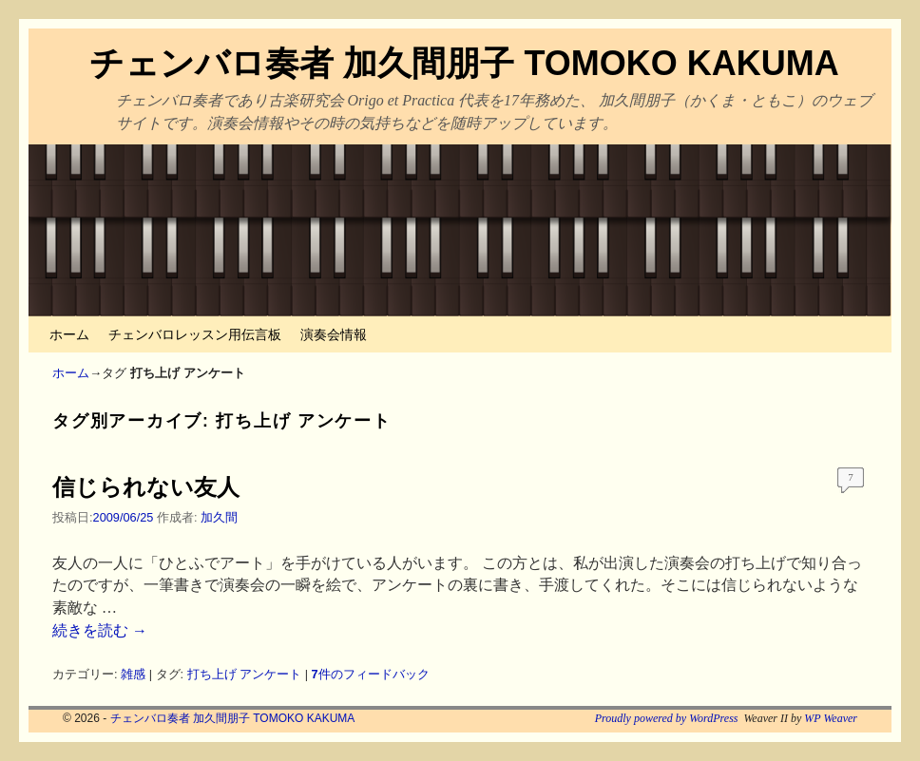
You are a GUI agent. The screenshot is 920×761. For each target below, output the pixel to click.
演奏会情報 (333, 334)
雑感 (133, 674)
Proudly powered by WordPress (666, 718)
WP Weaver (830, 718)
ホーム (69, 334)
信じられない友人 (146, 487)
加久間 (219, 517)
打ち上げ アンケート (244, 674)
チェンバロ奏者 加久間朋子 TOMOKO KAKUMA (463, 63)
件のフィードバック (371, 674)
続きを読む (99, 630)
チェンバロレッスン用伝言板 (194, 334)
